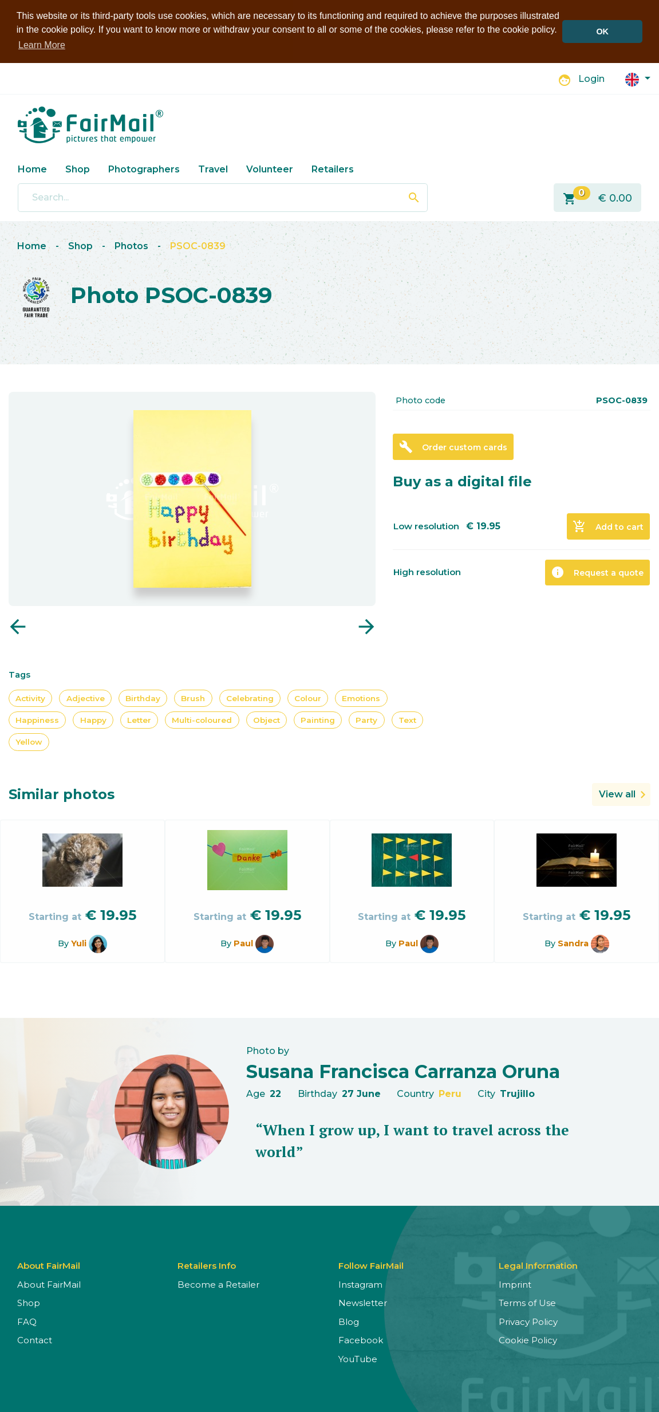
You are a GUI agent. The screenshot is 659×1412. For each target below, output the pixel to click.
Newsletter (362, 1302)
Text (407, 719)
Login (591, 78)
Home (32, 168)
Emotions (361, 697)
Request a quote (597, 572)
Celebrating (250, 697)
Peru (450, 1093)
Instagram (360, 1284)
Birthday (142, 697)
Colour (307, 697)
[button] (637, 78)
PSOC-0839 (198, 245)
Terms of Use (527, 1302)
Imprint (515, 1284)
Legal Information (538, 1265)
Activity (30, 697)
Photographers (144, 168)
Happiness (37, 719)
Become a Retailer (218, 1284)
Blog (348, 1321)
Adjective (85, 697)
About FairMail (49, 1284)
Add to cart (608, 526)
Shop (77, 168)
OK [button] (602, 31)
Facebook (360, 1339)
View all (617, 793)
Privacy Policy (528, 1321)
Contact (34, 1339)
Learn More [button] (41, 45)
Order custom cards (453, 446)
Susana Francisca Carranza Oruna (403, 1071)
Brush (193, 697)
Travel (213, 168)
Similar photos (62, 793)
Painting (318, 719)
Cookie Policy (528, 1339)
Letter (139, 719)
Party (366, 719)
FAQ (27, 1321)
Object (266, 719)
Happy (93, 719)
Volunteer (269, 168)
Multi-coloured (202, 719)
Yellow (28, 741)
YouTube (357, 1358)
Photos (131, 245)
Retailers (332, 168)
